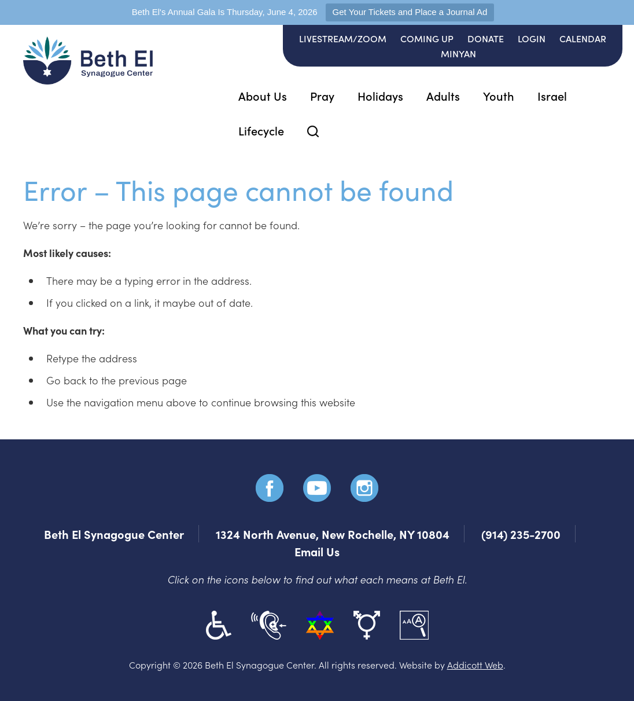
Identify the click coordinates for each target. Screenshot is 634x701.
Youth (498, 95)
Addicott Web (475, 664)
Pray (322, 95)
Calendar (582, 38)
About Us (262, 95)
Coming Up (427, 38)
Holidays (380, 95)
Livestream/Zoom (342, 38)
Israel (552, 95)
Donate (485, 38)
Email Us (317, 551)
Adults (443, 95)
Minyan (458, 53)
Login (531, 38)
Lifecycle (261, 130)
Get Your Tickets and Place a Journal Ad (410, 12)
